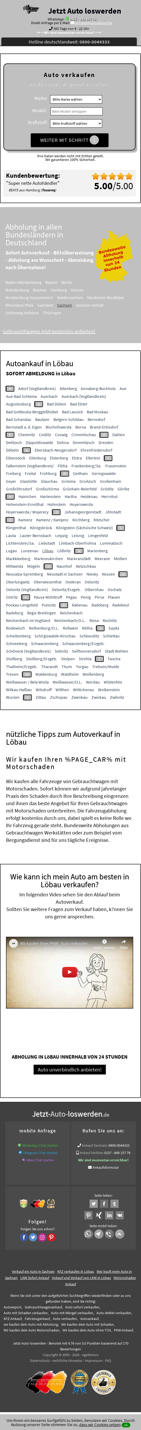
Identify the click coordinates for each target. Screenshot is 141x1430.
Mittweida (14, 566)
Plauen (114, 597)
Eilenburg (37, 458)
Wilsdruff (44, 689)
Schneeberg (16, 643)
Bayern (58, 282)
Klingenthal (16, 527)
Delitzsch (14, 442)
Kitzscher (102, 519)
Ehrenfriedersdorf (96, 450)
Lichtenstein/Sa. (20, 543)
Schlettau (111, 635)
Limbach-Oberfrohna (77, 543)
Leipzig (61, 535)
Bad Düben (56, 404)
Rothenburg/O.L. (44, 628)
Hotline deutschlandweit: (69, 42)
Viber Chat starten (40, 1160)
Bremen (47, 289)
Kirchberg (81, 519)
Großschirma (47, 488)
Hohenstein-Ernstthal (25, 504)
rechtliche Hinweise (67, 1360)
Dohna (63, 442)
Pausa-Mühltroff (48, 597)
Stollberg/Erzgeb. (41, 658)
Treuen (12, 674)
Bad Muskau (97, 411)
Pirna (99, 597)
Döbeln (12, 450)
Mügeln (33, 566)
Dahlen (118, 434)
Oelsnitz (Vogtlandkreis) (27, 589)
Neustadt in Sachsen (65, 574)
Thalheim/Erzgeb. (21, 666)
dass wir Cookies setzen (100, 1424)
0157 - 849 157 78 (83, 19)
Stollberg (14, 658)
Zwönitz (117, 697)
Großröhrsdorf (19, 488)
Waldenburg (46, 674)
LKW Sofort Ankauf (34, 1277)
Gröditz (107, 488)
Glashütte (28, 481)
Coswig (61, 434)
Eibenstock (15, 458)
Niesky (92, 574)
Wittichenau (83, 689)
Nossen (108, 574)
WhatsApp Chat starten (40, 1145)
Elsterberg (59, 458)
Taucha (114, 658)
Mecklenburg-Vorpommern (36, 297)
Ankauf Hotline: (91, 1152)
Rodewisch (15, 628)
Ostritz (12, 597)
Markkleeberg (18, 558)
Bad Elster (79, 404)
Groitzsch (87, 481)
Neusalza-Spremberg (24, 574)
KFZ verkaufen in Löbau (75, 1271)
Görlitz (123, 488)
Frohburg (48, 473)
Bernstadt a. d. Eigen (24, 427)
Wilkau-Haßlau (19, 689)
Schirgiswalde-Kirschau (55, 635)
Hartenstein (50, 496)
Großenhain (110, 481)
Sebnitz (61, 651)
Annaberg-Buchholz (98, 388)
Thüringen (59, 312)
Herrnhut (109, 496)
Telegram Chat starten (40, 1152)
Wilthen (62, 689)
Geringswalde (104, 473)
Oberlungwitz (18, 581)
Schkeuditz (89, 635)
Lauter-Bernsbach (35, 535)
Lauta (11, 535)
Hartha (71, 496)
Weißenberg (93, 674)
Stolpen (68, 658)
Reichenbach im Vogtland (28, 620)
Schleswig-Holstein (29, 312)
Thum (67, 666)
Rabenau (80, 605)
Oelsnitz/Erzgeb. (66, 589)
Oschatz (115, 589)
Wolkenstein (109, 689)
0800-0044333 (119, 1145)
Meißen (120, 558)
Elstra (77, 458)
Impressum (93, 1360)
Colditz (45, 434)
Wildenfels (113, 682)
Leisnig (78, 535)
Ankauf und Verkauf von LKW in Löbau (81, 1277)
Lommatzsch (111, 543)
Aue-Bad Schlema (21, 396)
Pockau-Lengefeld (22, 605)
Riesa (94, 620)
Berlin (74, 282)
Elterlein (93, 458)
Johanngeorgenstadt (82, 511)
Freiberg (13, 473)
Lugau (11, 550)
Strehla (85, 658)
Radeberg (99, 605)
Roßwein (70, 628)
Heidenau (89, 496)
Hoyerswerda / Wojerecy (27, 511)
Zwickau (98, 697)
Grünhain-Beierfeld (80, 488)
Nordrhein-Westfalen (112, 297)
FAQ (108, 1360)
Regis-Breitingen (41, 612)
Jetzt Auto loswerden (84, 11)
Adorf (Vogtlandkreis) (37, 388)
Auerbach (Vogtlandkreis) (84, 396)
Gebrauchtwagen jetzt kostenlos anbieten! (56, 331)
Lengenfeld (98, 535)
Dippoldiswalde (39, 442)
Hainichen (27, 496)
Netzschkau (86, 566)
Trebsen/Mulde (105, 666)
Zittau (41, 697)
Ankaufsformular (106, 1167)
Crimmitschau (83, 434)
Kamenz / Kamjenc (52, 519)
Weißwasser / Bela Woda (27, 682)
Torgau (82, 666)
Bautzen (42, 419)
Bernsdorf (96, 419)
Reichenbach (71, 612)
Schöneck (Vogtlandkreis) (28, 651)
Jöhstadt (113, 511)
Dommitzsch (84, 442)
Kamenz (25, 519)
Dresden (106, 442)
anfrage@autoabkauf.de (93, 22)
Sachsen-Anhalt (97, 305)
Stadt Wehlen (116, 651)
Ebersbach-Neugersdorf (56, 450)
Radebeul (120, 605)
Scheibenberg (18, 635)
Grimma (69, 481)
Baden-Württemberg (30, 282)
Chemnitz (26, 434)
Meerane (102, 558)
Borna (80, 427)
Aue (123, 388)
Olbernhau (94, 589)
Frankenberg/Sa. (86, 465)
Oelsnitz (92, 581)
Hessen (84, 289)
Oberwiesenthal (48, 581)
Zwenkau (79, 697)
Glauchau (49, 481)
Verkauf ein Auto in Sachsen (33, 1271)
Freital (30, 473)
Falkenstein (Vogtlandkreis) (30, 465)
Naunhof (64, 566)
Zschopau (59, 697)
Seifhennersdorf (86, 651)
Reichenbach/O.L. (69, 620)
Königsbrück (41, 527)
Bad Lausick (72, 411)
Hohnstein (56, 504)
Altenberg (68, 388)
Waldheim (70, 674)
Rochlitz (110, 620)
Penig (86, 597)
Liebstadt (47, 543)
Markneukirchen (48, 558)
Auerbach (49, 396)
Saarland (52, 305)
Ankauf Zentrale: (95, 1145)
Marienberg (97, 550)
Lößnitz (64, 550)
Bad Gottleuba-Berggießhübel (32, 411)
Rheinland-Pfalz (26, 305)
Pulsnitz (49, 605)
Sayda (113, 628)
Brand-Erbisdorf (104, 427)
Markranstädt (79, 558)
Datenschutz (40, 1360)
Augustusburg (18, 404)
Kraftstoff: (37, 122)
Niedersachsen (77, 297)
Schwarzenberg (44, 643)
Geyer (11, 481)
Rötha (87, 628)
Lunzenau (29, 550)
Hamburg (66, 289)
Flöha (63, 465)
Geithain (80, 473)
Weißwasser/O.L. (67, 682)
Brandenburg (24, 289)
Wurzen (13, 697)
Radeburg (14, 612)
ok (126, 1425)
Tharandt (49, 666)
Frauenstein (115, 465)
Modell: (39, 110)
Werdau (93, 682)
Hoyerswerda (81, 504)
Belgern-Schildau (68, 419)
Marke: (40, 98)
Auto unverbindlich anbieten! (70, 1069)
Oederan (73, 581)
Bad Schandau (18, 419)
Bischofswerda (58, 427)
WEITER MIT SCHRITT (69, 140)
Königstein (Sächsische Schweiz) (84, 527)
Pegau (71, 597)
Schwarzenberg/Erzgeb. (83, 643)
